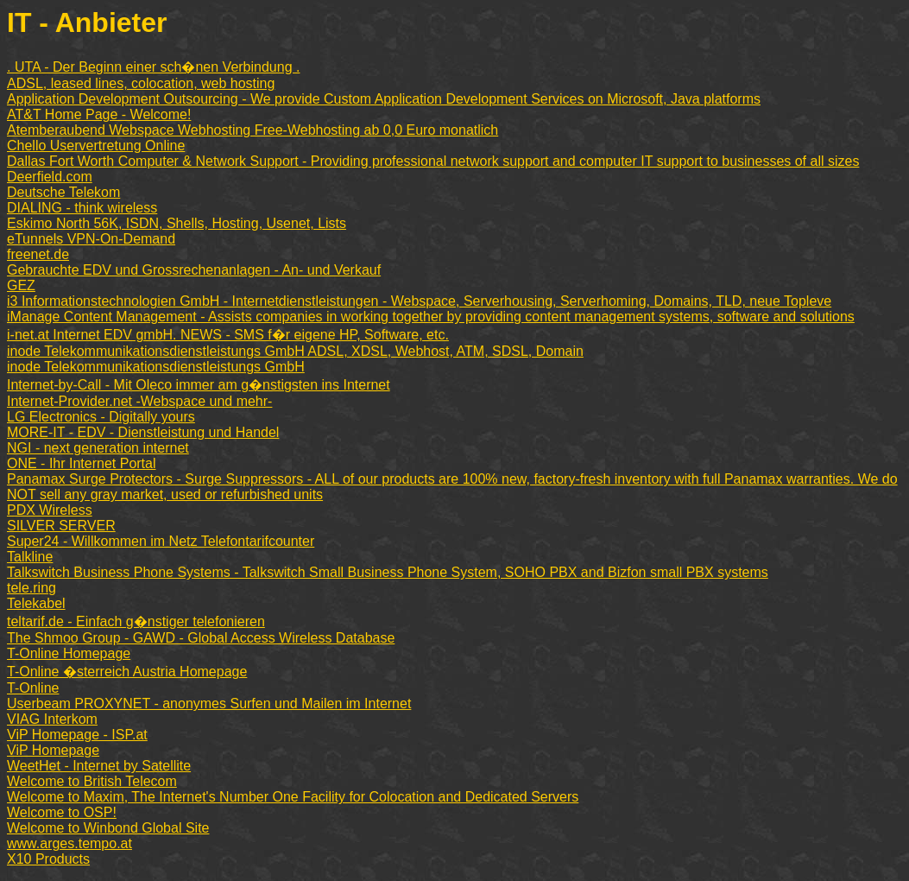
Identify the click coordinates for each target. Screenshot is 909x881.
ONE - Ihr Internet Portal (81, 463)
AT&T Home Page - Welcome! (99, 114)
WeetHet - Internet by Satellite (99, 765)
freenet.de (38, 254)
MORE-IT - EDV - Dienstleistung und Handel (143, 432)
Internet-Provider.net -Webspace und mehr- (139, 401)
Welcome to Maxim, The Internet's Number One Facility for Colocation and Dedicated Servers (292, 796)
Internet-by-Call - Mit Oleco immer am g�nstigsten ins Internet (198, 384)
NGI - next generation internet (98, 447)
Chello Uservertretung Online (96, 145)
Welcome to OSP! (62, 812)
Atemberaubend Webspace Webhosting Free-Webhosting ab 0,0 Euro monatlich (252, 130)
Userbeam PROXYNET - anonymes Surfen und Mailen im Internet (209, 703)
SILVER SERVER (61, 525)
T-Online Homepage (68, 653)
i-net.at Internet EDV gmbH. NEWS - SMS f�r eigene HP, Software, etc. (228, 334)
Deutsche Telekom (63, 192)
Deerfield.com (49, 176)
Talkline (30, 556)
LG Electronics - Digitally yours (101, 416)
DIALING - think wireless (82, 207)
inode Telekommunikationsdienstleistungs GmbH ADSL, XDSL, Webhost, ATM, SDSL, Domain (295, 351)
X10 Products (48, 859)
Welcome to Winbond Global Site (108, 828)
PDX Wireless (49, 510)
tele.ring (31, 587)
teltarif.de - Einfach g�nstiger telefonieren (136, 621)
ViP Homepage (53, 750)
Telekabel (36, 603)
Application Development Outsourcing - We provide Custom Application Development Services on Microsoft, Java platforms (384, 99)
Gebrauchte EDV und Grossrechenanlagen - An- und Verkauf (194, 270)
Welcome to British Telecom (92, 781)
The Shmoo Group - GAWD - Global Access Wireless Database (201, 638)
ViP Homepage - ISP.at (77, 734)
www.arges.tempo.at (69, 843)
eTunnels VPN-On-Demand (91, 238)
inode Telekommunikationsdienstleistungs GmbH (156, 366)
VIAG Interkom (52, 719)
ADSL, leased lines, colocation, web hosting (141, 83)
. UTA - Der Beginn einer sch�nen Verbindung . (153, 67)
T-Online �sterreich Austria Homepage (127, 671)
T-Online (33, 688)
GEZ (21, 285)
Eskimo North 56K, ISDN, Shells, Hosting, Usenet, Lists (176, 223)
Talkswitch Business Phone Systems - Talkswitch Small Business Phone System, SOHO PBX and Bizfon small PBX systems (387, 572)
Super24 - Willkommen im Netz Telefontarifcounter (160, 541)
